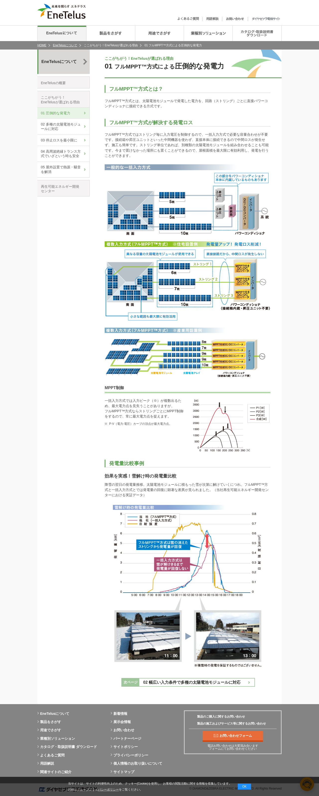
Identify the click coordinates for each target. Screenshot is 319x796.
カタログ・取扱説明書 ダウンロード (67, 747)
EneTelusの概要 (53, 83)
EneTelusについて (65, 45)
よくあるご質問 (51, 755)
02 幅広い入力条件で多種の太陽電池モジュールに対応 (191, 682)
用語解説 (45, 763)
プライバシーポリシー (129, 755)
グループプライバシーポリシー (98, 789)
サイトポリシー (124, 747)
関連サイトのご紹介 (54, 772)
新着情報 (119, 714)
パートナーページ (126, 738)
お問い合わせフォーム (233, 735)
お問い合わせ (122, 730)
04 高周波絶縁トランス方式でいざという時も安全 (61, 153)
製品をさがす (49, 722)
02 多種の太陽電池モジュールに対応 (61, 126)
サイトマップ (122, 772)
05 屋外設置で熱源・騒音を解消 (61, 169)
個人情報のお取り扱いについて (136, 763)
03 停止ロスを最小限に (59, 140)
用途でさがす (49, 730)
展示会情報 (121, 722)
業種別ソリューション (56, 738)
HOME (41, 45)
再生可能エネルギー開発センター (60, 188)
